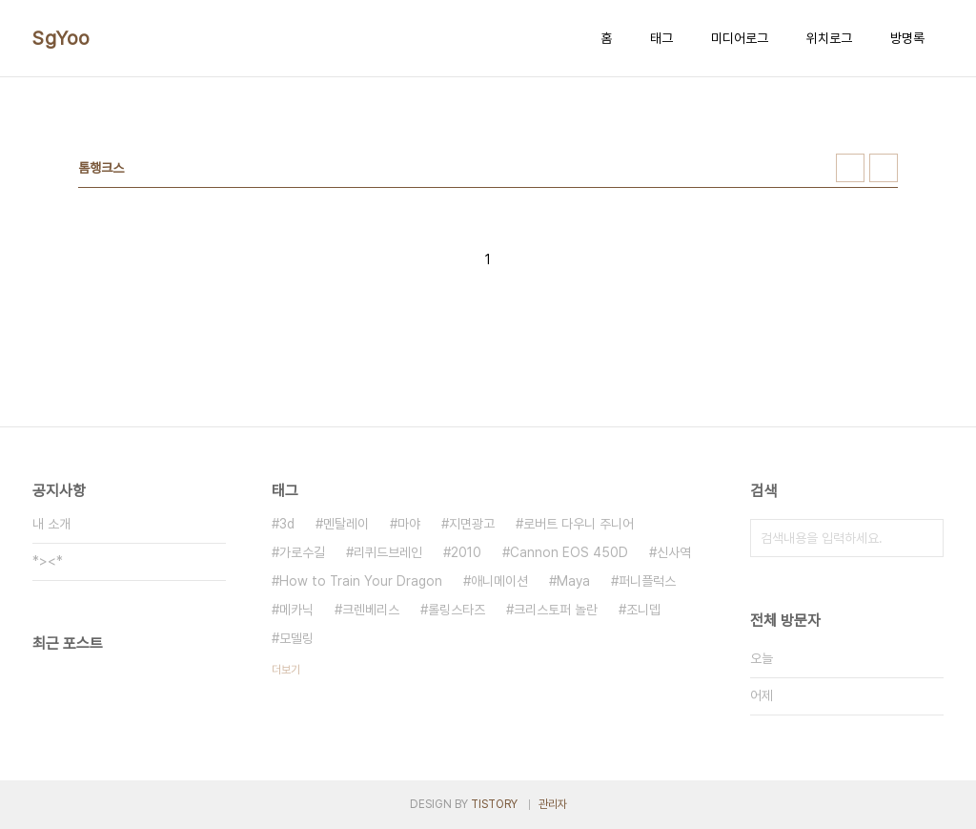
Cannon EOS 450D (569, 552)
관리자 (553, 804)
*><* (47, 561)
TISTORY (494, 804)
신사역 (674, 552)
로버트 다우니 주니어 (578, 523)
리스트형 (883, 168)
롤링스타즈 (456, 609)
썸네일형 (850, 168)
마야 (408, 523)
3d (287, 523)
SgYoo (61, 38)
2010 (466, 552)
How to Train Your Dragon (360, 581)
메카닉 (296, 609)
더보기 (286, 669)
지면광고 (472, 523)
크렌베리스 (370, 609)
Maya (573, 581)
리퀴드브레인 (388, 552)
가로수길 (302, 552)
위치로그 (829, 38)
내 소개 (51, 523)
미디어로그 (739, 38)
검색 (924, 538)
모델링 (296, 638)
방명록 (907, 38)
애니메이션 (499, 581)
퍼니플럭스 (647, 581)
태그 (661, 38)
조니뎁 (643, 609)
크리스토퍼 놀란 (556, 609)
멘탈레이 (346, 523)
